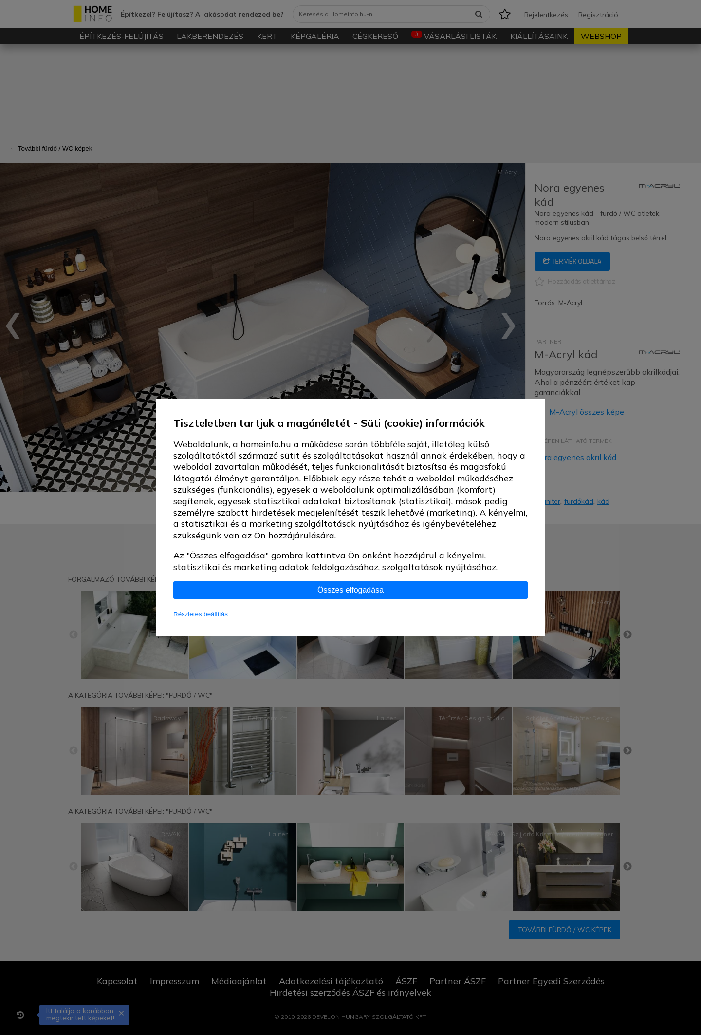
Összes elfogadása (350, 590)
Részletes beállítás (200, 614)
